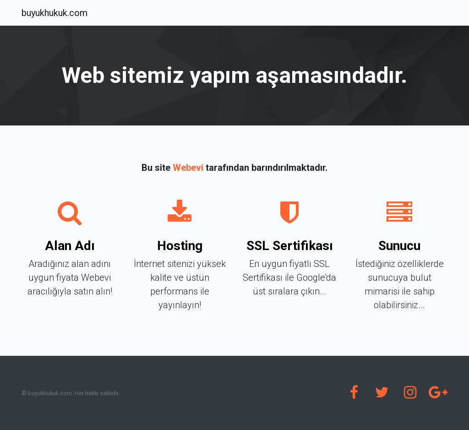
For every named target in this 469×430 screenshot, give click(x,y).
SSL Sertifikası (289, 245)
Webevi (188, 167)
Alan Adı (70, 245)
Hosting (179, 245)
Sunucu (399, 245)
